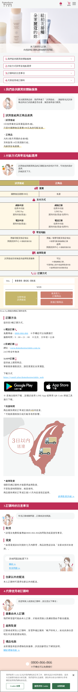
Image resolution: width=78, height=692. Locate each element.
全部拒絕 (61, 686)
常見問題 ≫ (14, 568)
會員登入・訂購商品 (56, 294)
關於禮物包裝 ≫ (12, 650)
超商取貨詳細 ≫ (66, 496)
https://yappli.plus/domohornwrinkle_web (24, 377)
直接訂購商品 (56, 302)
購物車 (69, 5)
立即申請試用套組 (21, 298)
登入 (61, 5)
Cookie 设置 (15, 686)
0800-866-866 (25, 280)
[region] (39, 681)
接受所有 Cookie (41, 686)
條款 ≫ (12, 564)
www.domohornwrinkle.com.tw (25, 348)
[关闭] (73, 675)
